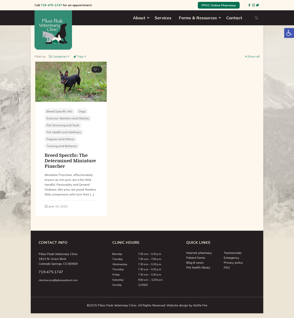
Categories (59, 56)
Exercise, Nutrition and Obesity (67, 118)
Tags (80, 56)
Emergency (231, 258)
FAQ (227, 267)
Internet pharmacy (199, 253)
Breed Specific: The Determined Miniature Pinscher (70, 161)
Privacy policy (233, 262)
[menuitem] (140, 24)
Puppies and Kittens (60, 139)
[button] (289, 33)
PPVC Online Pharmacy (219, 5)
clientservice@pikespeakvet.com (58, 280)
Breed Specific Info (59, 111)
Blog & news (195, 262)
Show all (252, 56)
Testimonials (233, 253)
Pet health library (198, 267)
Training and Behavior (61, 146)
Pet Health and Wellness (63, 132)
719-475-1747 (51, 5)
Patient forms (195, 258)
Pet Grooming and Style (62, 125)
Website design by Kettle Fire (186, 305)
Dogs (82, 111)
